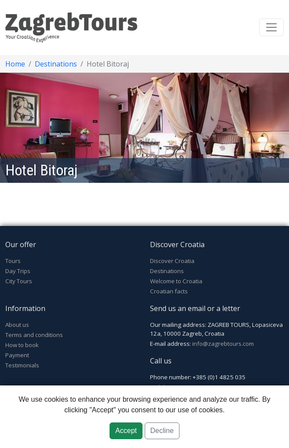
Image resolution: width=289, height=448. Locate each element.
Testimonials (22, 365)
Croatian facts (169, 291)
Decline (162, 430)
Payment (17, 355)
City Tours (18, 281)
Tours (13, 261)
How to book (22, 345)
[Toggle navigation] (271, 27)
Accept (126, 430)
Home (15, 64)
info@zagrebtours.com (223, 344)
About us (17, 325)
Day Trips (17, 271)
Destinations (56, 64)
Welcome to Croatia (176, 281)
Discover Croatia (172, 261)
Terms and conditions (34, 335)
